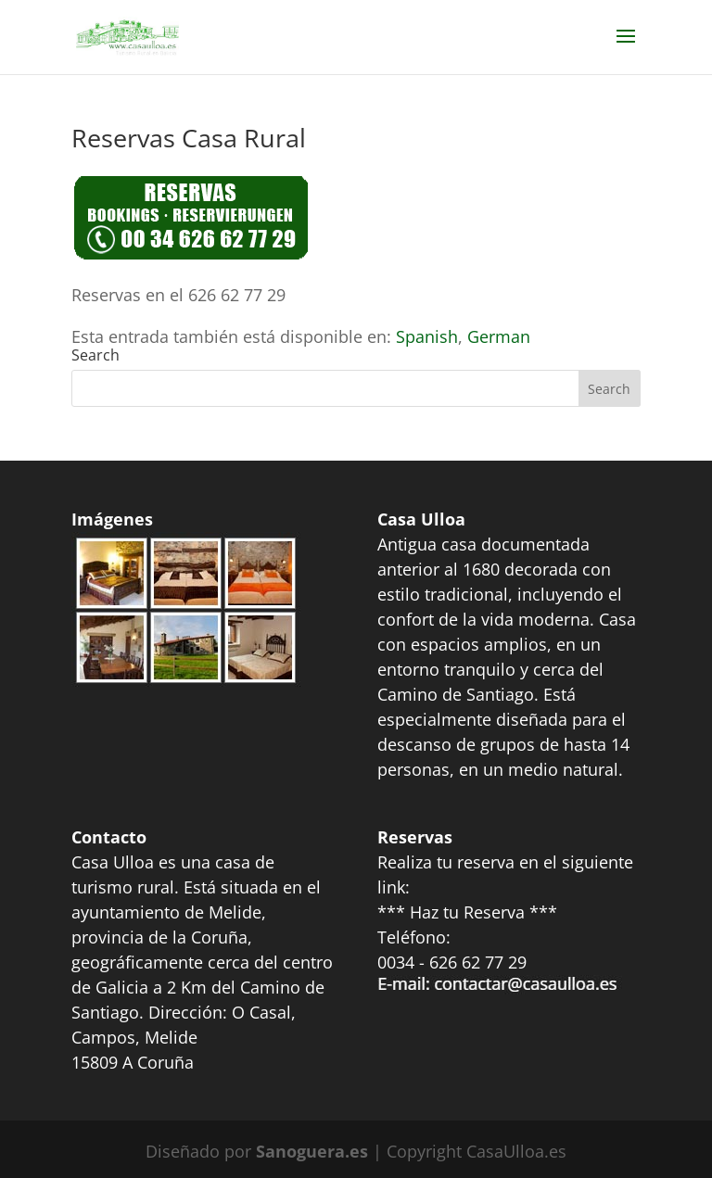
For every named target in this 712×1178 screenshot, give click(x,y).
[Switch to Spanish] (427, 336)
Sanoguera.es (312, 1151)
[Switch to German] (498, 336)
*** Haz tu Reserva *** (467, 912)
